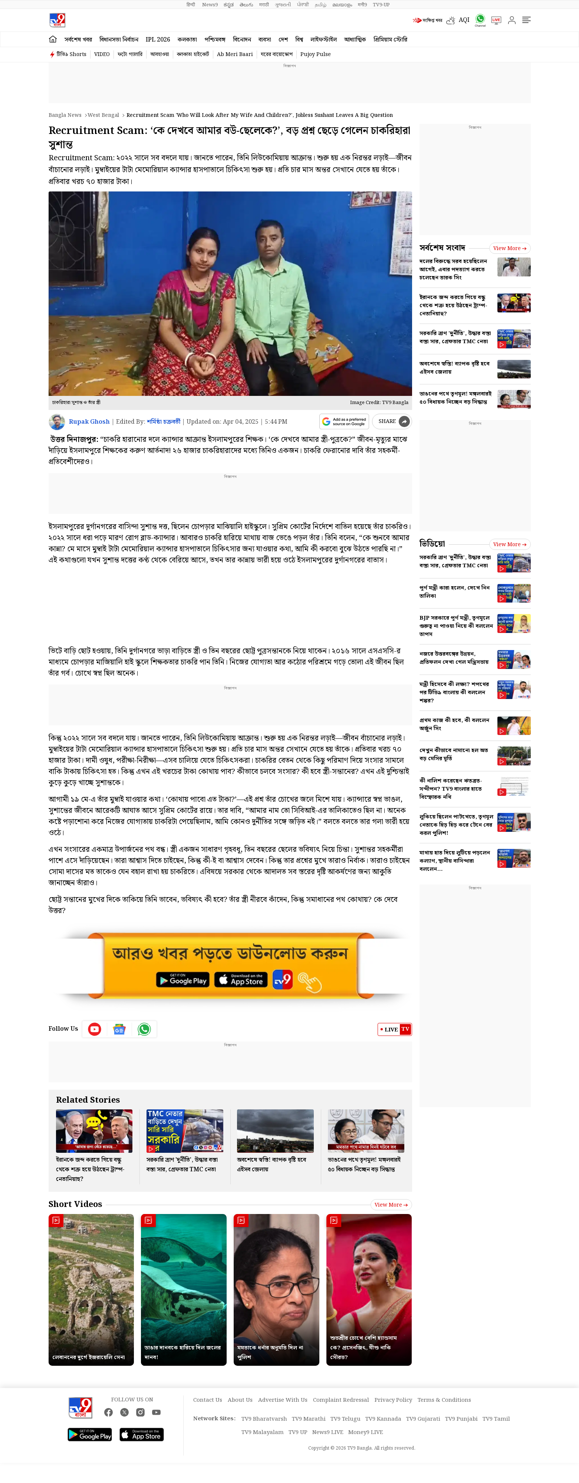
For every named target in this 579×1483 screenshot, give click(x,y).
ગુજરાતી (283, 5)
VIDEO (102, 54)
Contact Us (207, 1400)
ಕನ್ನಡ (229, 5)
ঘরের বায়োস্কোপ (277, 54)
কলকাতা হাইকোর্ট (193, 54)
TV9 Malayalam (262, 1432)
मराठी (264, 5)
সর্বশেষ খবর (78, 40)
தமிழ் (320, 5)
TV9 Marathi (309, 1419)
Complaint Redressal (341, 1400)
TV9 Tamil (496, 1419)
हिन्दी (191, 5)
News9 (210, 5)
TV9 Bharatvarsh (264, 1419)
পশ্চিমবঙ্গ (215, 40)
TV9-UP (381, 5)
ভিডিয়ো (432, 544)
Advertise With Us (282, 1400)
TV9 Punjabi (461, 1419)
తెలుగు (246, 5)
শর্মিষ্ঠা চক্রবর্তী (163, 422)
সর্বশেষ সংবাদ (442, 248)
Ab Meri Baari (235, 54)
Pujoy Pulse (315, 54)
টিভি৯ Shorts (71, 54)
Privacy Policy (393, 1400)
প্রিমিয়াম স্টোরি (390, 40)
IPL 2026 (158, 40)
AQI (464, 20)
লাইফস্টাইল (323, 40)
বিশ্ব (299, 40)
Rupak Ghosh (89, 422)
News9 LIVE (327, 1432)
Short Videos (75, 1204)
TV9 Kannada (383, 1419)
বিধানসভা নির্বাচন (118, 40)
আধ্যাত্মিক (355, 40)
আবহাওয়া (159, 54)
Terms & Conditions (444, 1400)
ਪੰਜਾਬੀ (303, 5)
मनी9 (362, 5)
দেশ (283, 40)
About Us (240, 1400)
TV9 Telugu (345, 1419)
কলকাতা (187, 40)
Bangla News (65, 115)
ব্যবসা (265, 40)
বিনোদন (242, 40)
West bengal (103, 115)
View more (391, 1205)
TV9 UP (298, 1432)
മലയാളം (342, 5)
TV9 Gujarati (423, 1419)
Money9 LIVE (365, 1432)
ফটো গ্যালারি (130, 54)
